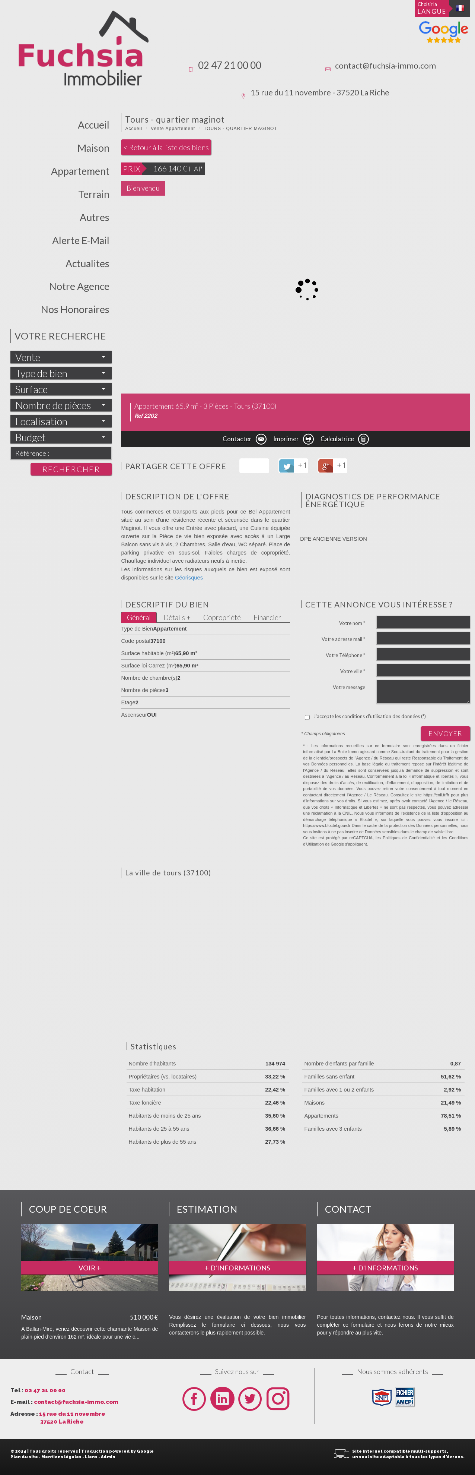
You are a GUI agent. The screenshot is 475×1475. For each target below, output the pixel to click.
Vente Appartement (173, 128)
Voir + (90, 1267)
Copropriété (222, 617)
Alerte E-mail (80, 240)
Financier (267, 617)
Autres (94, 217)
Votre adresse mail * (343, 639)
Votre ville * (352, 671)
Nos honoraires (75, 309)
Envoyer (445, 733)
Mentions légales (61, 1457)
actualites (87, 263)
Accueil (93, 125)
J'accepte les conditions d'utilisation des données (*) (369, 716)
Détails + (177, 617)
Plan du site (24, 1457)
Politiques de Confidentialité (409, 838)
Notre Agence (79, 286)
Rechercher (71, 469)
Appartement (80, 171)
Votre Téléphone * (345, 655)
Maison (93, 148)
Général (139, 617)
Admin (108, 1457)
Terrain (93, 194)
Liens (91, 1457)
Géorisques (189, 578)
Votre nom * (352, 623)
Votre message (349, 687)
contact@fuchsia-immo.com (385, 65)
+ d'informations (237, 1267)
